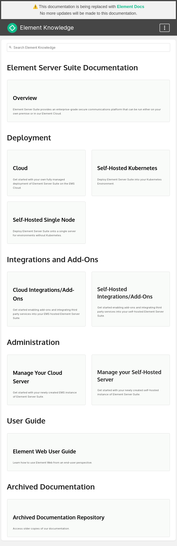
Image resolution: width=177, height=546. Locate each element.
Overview (25, 97)
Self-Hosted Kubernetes (127, 168)
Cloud (20, 168)
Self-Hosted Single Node (44, 219)
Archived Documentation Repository (58, 517)
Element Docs (130, 6)
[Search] (11, 47)
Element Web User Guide (44, 451)
